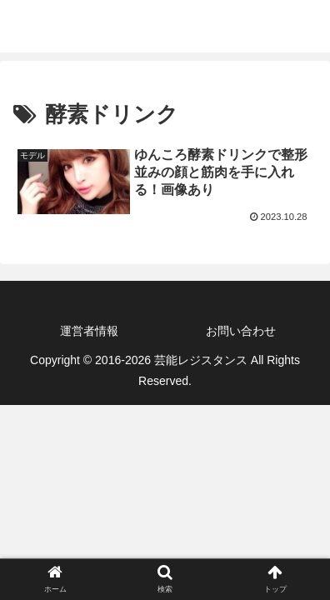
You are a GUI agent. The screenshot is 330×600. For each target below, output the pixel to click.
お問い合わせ (241, 331)
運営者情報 (89, 331)
